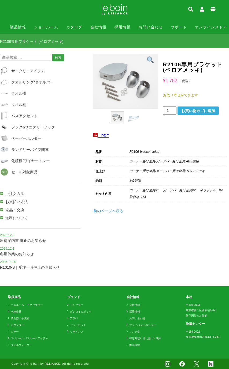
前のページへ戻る (108, 211)
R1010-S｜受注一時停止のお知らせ (30, 267)
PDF (101, 136)
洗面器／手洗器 (20, 318)
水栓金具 (16, 311)
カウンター (17, 325)
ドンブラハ (76, 304)
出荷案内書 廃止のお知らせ (23, 240)
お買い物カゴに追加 (198, 111)
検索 (58, 57)
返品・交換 (14, 210)
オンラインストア (211, 27)
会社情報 (98, 27)
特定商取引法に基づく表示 (145, 338)
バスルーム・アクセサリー (27, 304)
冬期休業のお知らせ (17, 254)
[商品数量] (170, 110)
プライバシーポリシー (142, 325)
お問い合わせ (151, 27)
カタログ (74, 27)
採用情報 (123, 27)
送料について (16, 218)
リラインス (76, 331)
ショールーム (46, 27)
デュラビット (78, 325)
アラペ (74, 318)
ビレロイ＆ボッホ (80, 311)
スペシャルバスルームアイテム (29, 338)
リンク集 (134, 331)
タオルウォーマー (21, 345)
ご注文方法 (14, 194)
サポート (179, 27)
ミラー (15, 331)
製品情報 (18, 27)
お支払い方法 (16, 202)
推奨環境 (134, 345)
